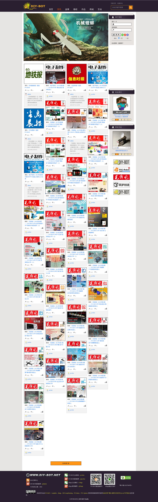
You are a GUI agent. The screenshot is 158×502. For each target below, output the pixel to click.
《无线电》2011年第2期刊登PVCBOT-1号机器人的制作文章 (76, 132)
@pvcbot (82, 479)
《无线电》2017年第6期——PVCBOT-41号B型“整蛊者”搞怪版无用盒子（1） (54, 161)
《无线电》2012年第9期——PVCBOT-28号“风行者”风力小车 (54, 271)
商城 (92, 9)
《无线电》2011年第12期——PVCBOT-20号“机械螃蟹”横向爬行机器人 (33, 370)
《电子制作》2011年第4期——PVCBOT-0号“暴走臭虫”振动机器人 (55, 87)
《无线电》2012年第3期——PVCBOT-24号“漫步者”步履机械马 (54, 308)
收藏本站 (120, 3)
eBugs (59, 493)
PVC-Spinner (84, 493)
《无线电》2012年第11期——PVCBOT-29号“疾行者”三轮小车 (33, 297)
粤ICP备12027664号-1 (126, 485)
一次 (127, 38)
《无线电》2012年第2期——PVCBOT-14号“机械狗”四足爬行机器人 (76, 328)
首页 (51, 9)
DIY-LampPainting (68, 493)
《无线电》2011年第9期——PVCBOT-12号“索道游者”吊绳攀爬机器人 (97, 341)
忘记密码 (114, 43)
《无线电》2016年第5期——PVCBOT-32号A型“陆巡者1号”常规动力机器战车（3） (98, 159)
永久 (115, 38)
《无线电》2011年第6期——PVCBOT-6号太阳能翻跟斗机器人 (76, 401)
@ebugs (81, 486)
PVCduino (77, 493)
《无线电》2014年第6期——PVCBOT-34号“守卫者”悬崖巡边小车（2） (54, 234)
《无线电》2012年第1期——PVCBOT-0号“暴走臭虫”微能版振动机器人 (97, 304)
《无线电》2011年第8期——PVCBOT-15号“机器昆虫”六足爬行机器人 (33, 407)
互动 (100, 9)
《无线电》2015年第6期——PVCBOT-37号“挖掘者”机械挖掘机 (76, 217)
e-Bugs (80, 482)
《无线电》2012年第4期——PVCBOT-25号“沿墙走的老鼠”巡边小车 (34, 333)
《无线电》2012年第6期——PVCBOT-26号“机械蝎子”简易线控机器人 (97, 267)
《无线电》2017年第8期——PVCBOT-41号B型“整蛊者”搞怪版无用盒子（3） (54, 124)
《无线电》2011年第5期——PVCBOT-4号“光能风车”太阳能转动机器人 (97, 377)
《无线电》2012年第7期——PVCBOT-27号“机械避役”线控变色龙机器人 (75, 291)
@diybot (44, 484)
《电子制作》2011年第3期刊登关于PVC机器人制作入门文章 (34, 177)
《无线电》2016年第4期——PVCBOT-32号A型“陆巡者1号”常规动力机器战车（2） (34, 223)
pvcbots (82, 475)
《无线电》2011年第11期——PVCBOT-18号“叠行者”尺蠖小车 (54, 345)
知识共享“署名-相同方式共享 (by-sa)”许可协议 (116, 493)
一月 (121, 38)
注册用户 (120, 43)
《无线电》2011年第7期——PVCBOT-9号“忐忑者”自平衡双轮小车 (55, 381)
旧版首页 (113, 3)
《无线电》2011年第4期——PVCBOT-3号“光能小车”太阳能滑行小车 (34, 444)
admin (29, 94)
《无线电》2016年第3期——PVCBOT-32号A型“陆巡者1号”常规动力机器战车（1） (55, 198)
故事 (67, 9)
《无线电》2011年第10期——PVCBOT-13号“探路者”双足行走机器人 (76, 364)
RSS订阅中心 (34, 480)
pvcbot (29, 232)
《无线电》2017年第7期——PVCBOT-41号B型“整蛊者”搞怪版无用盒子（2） (97, 122)
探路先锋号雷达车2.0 (122, 150)
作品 (83, 9)
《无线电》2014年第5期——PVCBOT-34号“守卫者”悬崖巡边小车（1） (76, 254)
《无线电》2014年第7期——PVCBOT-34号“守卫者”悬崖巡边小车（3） (33, 260)
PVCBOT (47, 493)
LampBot (54, 493)
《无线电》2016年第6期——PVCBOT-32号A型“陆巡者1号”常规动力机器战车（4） (76, 181)
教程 (75, 9)
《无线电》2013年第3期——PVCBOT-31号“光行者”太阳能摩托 (97, 230)
